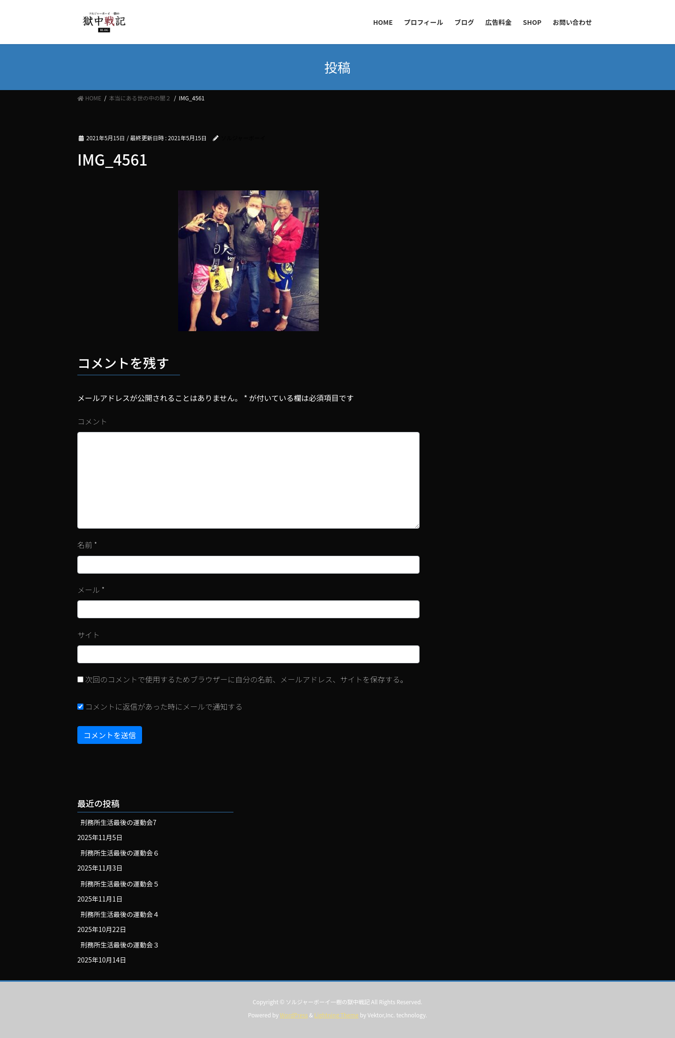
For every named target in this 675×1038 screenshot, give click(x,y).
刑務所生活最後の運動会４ (120, 914)
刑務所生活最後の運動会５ (120, 883)
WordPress (294, 1015)
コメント (92, 421)
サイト (88, 634)
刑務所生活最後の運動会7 (119, 822)
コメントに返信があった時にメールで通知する (160, 706)
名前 (87, 544)
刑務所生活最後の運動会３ (120, 944)
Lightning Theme (336, 1015)
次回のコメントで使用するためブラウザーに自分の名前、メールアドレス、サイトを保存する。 (246, 679)
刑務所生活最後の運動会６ (120, 852)
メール (91, 589)
